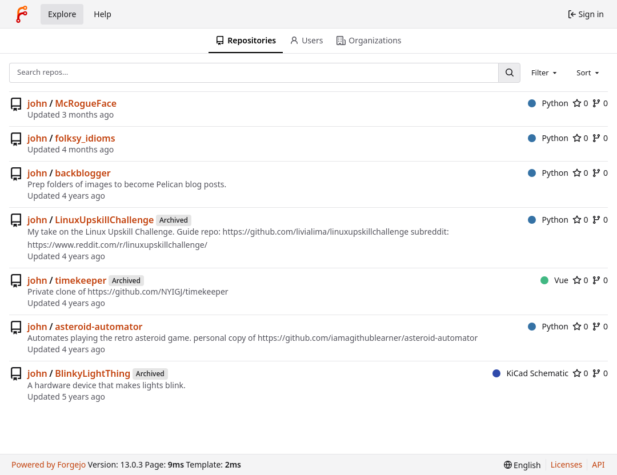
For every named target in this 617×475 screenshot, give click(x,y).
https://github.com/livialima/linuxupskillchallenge (316, 231)
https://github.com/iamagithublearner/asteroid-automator (368, 337)
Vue (554, 280)
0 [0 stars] (580, 103)
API (598, 464)
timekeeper (80, 280)
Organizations (368, 40)
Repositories (245, 40)
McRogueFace (86, 103)
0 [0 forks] (600, 103)
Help (102, 14)
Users (306, 40)
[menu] (522, 465)
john (37, 103)
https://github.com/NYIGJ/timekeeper (157, 291)
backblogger (83, 173)
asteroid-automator (98, 326)
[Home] (22, 14)
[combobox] (545, 72)
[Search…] (509, 73)
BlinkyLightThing (92, 373)
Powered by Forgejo (48, 464)
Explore (62, 14)
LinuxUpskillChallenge (104, 220)
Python (548, 103)
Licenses (567, 464)
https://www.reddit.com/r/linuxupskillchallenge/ (117, 244)
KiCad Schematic (530, 373)
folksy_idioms (85, 138)
